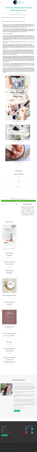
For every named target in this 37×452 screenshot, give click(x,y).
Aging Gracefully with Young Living (18, 121)
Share (18, 12)
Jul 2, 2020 (9, 338)
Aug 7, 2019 (18, 143)
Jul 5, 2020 (9, 329)
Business (28, 207)
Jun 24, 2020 (9, 364)
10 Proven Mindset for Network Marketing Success (9, 360)
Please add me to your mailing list (19, 198)
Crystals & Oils (9, 327)
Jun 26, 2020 (9, 353)
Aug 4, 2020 (9, 297)
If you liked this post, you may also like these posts (18, 74)
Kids (27, 212)
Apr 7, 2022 (9, 266)
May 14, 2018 (18, 164)
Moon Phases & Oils (9, 295)
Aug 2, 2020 (9, 306)
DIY (32, 209)
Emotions (22, 210)
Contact (17, 410)
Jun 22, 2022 (9, 257)
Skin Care (32, 214)
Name (18, 177)
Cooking (32, 207)
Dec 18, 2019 (18, 123)
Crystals (24, 209)
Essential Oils (28, 210)
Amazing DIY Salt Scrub (18, 162)
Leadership (31, 212)
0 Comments (24, 14)
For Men (23, 212)
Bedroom (23, 207)
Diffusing (28, 209)
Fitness (33, 210)
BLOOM (9, 342)
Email (18, 181)
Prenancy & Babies (25, 214)
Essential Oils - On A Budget (18, 141)
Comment (18, 186)
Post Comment (18, 200)
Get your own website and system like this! (7, 448)
